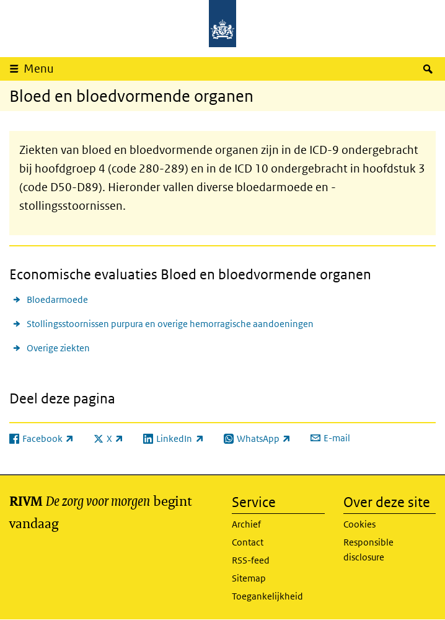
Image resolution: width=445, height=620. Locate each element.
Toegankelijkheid (267, 596)
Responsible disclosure (368, 549)
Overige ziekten (58, 348)
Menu (39, 68)
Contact (247, 542)
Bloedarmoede (57, 299)
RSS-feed (251, 560)
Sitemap (249, 578)
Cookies (359, 524)
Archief (246, 524)
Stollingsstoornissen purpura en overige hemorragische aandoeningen (170, 324)
